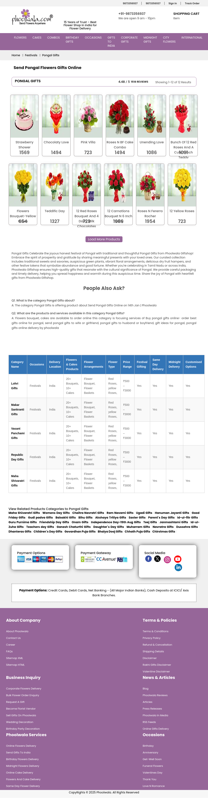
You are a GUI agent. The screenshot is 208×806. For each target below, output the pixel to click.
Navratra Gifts (163, 527)
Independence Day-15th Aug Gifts (116, 522)
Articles (147, 702)
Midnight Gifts (150, 40)
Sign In (172, 3)
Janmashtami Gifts (174, 522)
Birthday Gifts (72, 40)
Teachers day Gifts (40, 527)
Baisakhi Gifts (65, 517)
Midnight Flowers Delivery (22, 766)
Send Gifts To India (18, 752)
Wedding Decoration (19, 722)
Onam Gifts (80, 522)
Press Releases (152, 709)
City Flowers (170, 40)
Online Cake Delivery (19, 773)
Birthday (148, 746)
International (192, 38)
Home (16, 55)
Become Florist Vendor (21, 709)
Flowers (21, 38)
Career (10, 645)
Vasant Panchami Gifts (18, 433)
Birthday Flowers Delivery (22, 759)
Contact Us (13, 638)
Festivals (31, 55)
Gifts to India (112, 42)
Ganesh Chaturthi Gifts (74, 527)
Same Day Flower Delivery (23, 786)
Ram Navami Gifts (120, 513)
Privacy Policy (152, 638)
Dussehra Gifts (187, 527)
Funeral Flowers (153, 766)
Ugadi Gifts (144, 513)
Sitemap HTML (15, 665)
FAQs (9, 651)
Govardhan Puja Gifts (80, 531)
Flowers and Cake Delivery (23, 779)
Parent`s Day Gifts (161, 517)
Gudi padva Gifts (40, 517)
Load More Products (104, 239)
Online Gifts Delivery (156, 729)
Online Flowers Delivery (21, 746)
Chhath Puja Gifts (137, 531)
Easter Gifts (137, 517)
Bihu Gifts (85, 517)
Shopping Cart (186, 13)
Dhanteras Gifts (20, 531)
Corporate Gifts (129, 40)
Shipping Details (153, 651)
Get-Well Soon (152, 759)
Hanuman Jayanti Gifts (172, 513)
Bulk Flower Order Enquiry (22, 695)
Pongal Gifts (50, 55)
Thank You (149, 779)
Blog (145, 688)
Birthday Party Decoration (23, 729)
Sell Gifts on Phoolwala (21, 715)
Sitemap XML (14, 658)
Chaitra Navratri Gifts (88, 513)
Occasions (94, 38)
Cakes (37, 38)
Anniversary (150, 752)
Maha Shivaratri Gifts (17, 480)
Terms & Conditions (156, 631)
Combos (54, 38)
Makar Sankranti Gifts (17, 409)
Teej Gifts (150, 522)
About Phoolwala (17, 631)
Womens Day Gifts (56, 513)
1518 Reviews (139, 82)
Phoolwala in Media (155, 715)
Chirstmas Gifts (163, 531)
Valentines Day (152, 773)
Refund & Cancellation (157, 645)
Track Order (191, 3)
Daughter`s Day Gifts (108, 527)
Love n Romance (154, 786)
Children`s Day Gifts (48, 531)
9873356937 (130, 3)
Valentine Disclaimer (156, 671)
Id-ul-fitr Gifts (187, 517)
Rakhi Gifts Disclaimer (157, 665)
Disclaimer (150, 658)
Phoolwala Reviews (155, 695)
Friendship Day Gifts (54, 522)
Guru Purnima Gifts (23, 522)
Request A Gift (15, 702)
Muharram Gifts (138, 527)
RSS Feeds (149, 722)
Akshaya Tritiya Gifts (110, 517)
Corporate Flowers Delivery (23, 688)
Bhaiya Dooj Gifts (110, 531)
